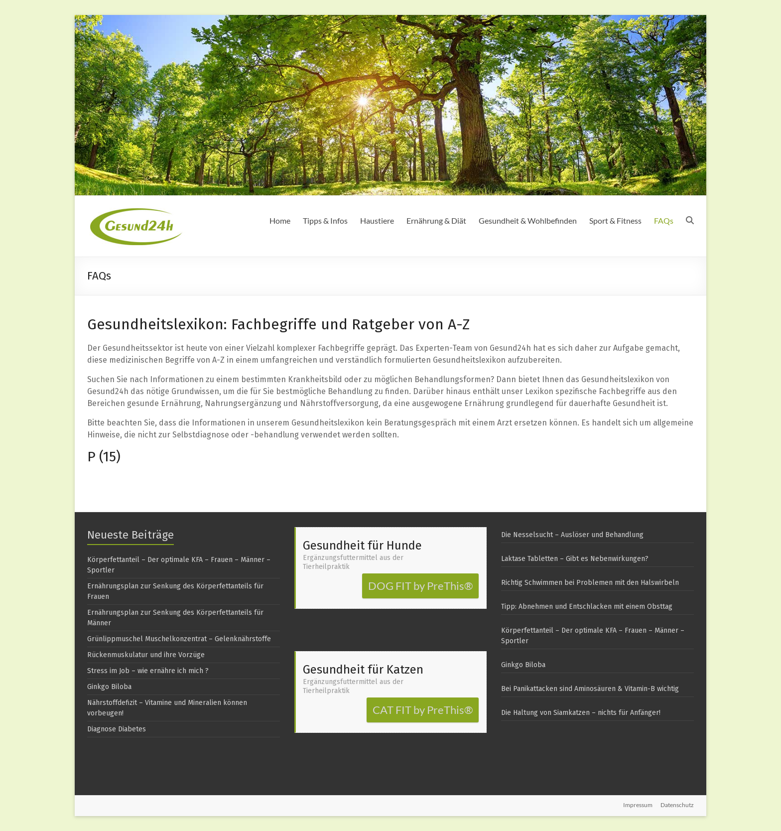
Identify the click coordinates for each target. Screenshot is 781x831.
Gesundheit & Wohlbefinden (528, 220)
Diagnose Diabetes (116, 729)
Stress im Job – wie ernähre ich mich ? (148, 671)
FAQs (663, 220)
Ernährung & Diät (436, 220)
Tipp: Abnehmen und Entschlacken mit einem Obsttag (586, 606)
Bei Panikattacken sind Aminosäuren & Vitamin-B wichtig (590, 689)
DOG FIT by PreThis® (420, 585)
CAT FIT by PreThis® (423, 709)
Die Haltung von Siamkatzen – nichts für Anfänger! (580, 712)
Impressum (637, 805)
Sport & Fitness (615, 220)
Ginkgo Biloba (109, 687)
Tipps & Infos (325, 220)
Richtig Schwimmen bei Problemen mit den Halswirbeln (590, 582)
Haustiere (377, 220)
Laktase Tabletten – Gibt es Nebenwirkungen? (575, 558)
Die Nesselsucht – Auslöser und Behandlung (572, 535)
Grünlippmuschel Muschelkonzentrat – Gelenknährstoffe (179, 639)
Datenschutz (677, 805)
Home (279, 220)
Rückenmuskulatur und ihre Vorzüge (146, 655)
